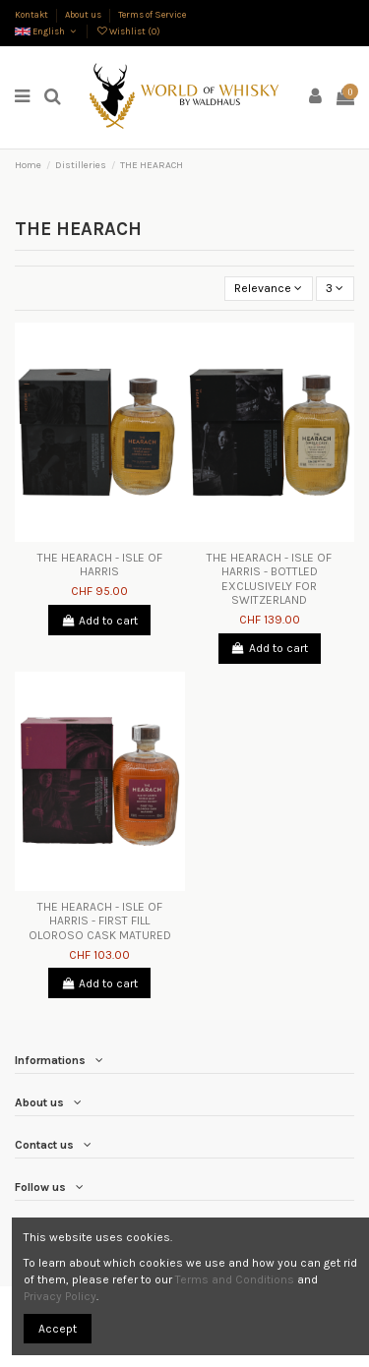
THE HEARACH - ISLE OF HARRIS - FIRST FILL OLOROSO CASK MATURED (100, 921)
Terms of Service (152, 14)
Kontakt (32, 14)
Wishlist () (127, 31)
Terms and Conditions (234, 1279)
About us (84, 14)
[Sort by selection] (268, 288)
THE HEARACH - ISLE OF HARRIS (99, 564)
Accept (57, 1329)
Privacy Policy (60, 1296)
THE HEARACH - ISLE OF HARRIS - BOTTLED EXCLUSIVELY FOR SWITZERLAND (269, 579)
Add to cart (99, 620)
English (47, 31)
